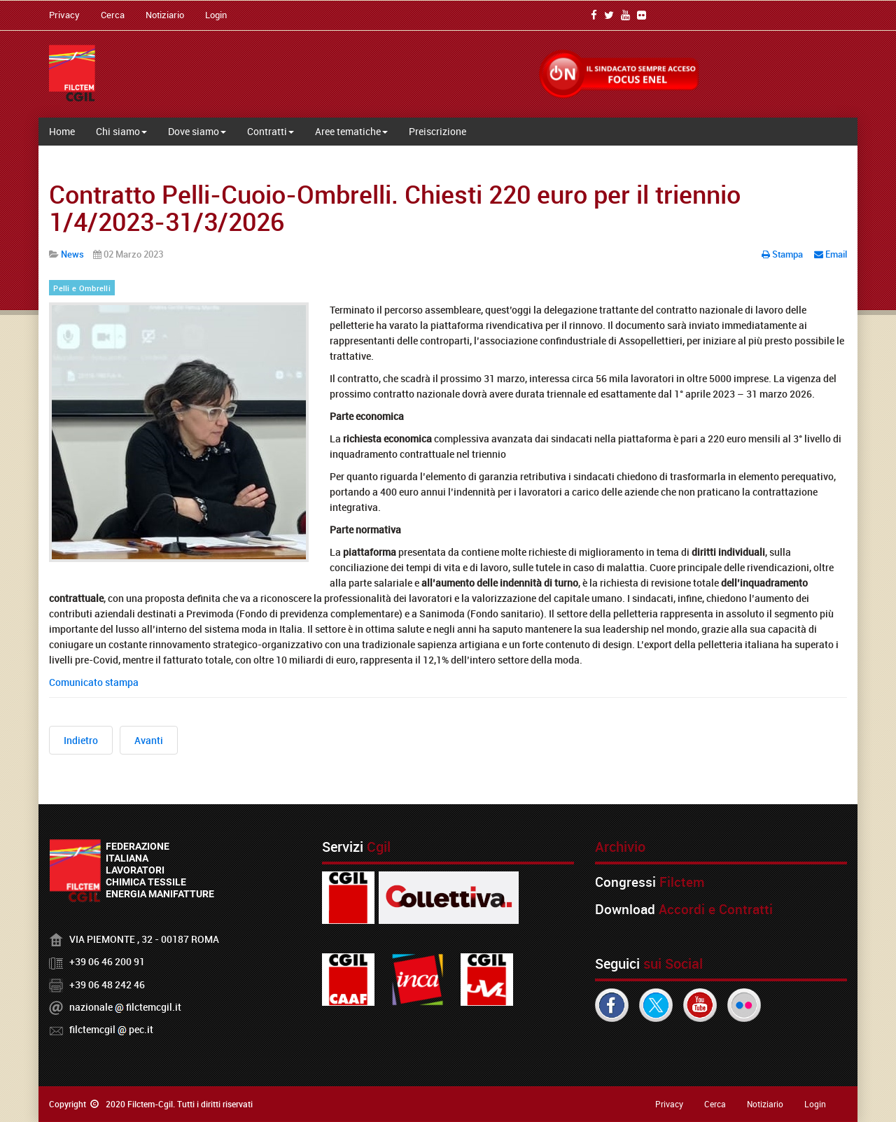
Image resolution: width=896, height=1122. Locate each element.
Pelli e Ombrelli (82, 288)
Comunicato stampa (94, 682)
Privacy (64, 14)
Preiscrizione (437, 131)
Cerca (113, 14)
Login (216, 14)
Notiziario (165, 14)
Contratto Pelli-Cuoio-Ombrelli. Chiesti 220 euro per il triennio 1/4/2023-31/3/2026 (395, 208)
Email (830, 254)
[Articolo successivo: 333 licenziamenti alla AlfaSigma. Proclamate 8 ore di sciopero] (149, 740)
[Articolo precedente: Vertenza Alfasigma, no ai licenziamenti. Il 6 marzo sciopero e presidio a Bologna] (81, 740)
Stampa (783, 254)
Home (62, 131)
